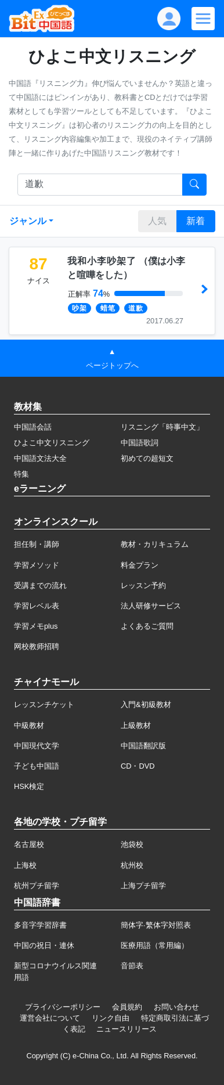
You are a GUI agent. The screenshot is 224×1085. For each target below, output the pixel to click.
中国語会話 (33, 427)
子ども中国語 (36, 766)
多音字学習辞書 (40, 925)
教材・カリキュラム (155, 544)
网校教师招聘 (36, 646)
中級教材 (29, 725)
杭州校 (132, 865)
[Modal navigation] (203, 18)
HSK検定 (29, 786)
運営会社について (50, 1018)
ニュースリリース (126, 1029)
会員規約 (127, 1007)
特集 (21, 474)
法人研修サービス (151, 605)
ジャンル (27, 221)
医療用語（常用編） (155, 945)
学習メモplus (35, 626)
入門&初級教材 (146, 704)
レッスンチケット (44, 704)
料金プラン (139, 565)
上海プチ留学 (143, 885)
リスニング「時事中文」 (162, 427)
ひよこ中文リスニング (51, 442)
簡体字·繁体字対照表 (156, 925)
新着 (195, 221)
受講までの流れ (40, 585)
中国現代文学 (36, 745)
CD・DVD (138, 766)
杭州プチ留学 (36, 885)
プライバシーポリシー (62, 1007)
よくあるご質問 (147, 626)
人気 (157, 221)
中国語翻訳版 (143, 745)
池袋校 (132, 844)
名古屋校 (29, 844)
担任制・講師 (36, 544)
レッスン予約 (143, 585)
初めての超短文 (147, 458)
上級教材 (136, 725)
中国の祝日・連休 (44, 945)
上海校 (25, 865)
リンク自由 (110, 1018)
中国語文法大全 (40, 458)
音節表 (132, 965)
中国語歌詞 (139, 442)
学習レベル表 (36, 605)
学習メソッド (36, 565)
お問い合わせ (176, 1007)
